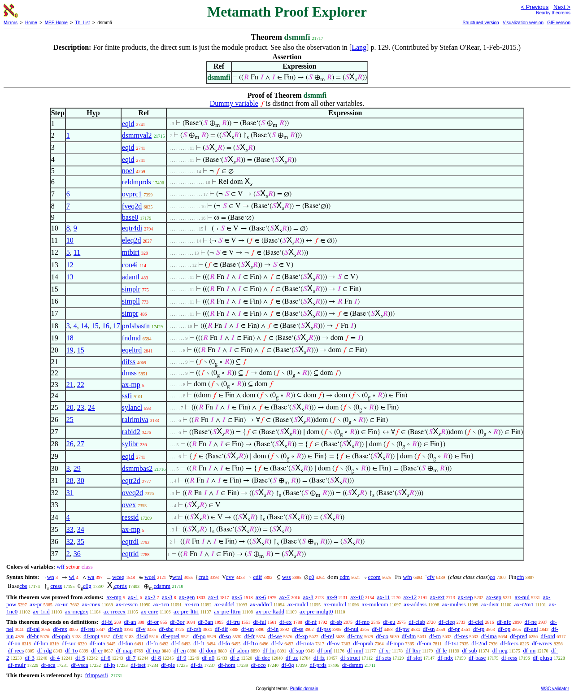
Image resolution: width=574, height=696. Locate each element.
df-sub (469, 650)
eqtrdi (130, 541)
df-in (272, 629)
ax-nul (522, 597)
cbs (23, 586)
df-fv (277, 643)
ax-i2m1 (524, 604)
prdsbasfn (136, 326)
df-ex (285, 621)
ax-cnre (149, 611)
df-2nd (479, 643)
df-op (504, 629)
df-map (124, 650)
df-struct (350, 657)
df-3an (205, 621)
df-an (130, 621)
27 (80, 444)
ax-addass (415, 604)
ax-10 (357, 597)
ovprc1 (132, 194)
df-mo (362, 621)
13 (70, 277)
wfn (407, 577)
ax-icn (191, 604)
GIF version (558, 22)
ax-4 (213, 597)
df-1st (451, 643)
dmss (129, 373)
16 (105, 326)
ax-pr (36, 604)
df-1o (71, 650)
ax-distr (490, 604)
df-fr (249, 636)
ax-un (62, 604)
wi (71, 577)
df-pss (324, 629)
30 (80, 480)
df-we (275, 636)
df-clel (475, 621)
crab (203, 577)
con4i (130, 265)
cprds (120, 586)
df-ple (168, 664)
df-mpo (395, 643)
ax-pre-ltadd (270, 611)
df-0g (288, 664)
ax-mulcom (375, 604)
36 (77, 553)
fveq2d (132, 206)
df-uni (531, 629)
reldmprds (136, 182)
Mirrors (10, 22)
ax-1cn (161, 604)
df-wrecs (542, 643)
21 (70, 384)
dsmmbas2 (137, 468)
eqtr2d (131, 480)
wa (90, 577)
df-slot (414, 657)
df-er (96, 650)
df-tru (233, 621)
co (492, 577)
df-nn (529, 650)
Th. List (82, 22)
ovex (129, 505)
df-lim (41, 643)
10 (70, 240)
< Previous (534, 7)
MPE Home (56, 22)
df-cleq (447, 621)
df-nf (311, 621)
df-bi (107, 621)
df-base (477, 657)
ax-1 (133, 597)
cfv (431, 577)
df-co (382, 636)
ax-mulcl (297, 604)
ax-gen (187, 597)
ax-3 (167, 597)
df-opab (61, 636)
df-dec (262, 657)
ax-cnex (91, 604)
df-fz (319, 657)
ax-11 (383, 597)
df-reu (88, 629)
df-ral (33, 629)
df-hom (226, 664)
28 (70, 480)
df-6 (106, 657)
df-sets (383, 657)
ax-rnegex (76, 611)
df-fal (259, 621)
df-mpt (91, 636)
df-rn (435, 636)
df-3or (177, 621)
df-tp (478, 629)
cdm (344, 577)
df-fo (224, 643)
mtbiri (130, 252)
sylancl (132, 407)
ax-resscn (127, 604)
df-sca (48, 664)
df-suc (68, 643)
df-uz (292, 657)
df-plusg (542, 657)
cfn (520, 577)
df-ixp (153, 650)
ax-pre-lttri (186, 611)
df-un (247, 629)
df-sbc (166, 629)
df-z (234, 657)
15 (95, 326)
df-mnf (355, 650)
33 (70, 529)
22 (80, 384)
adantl (130, 277)
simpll (131, 301)
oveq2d (132, 492)
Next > (561, 7)
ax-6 (261, 597)
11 (77, 252)
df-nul (351, 629)
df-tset (137, 664)
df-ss (297, 629)
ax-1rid (41, 611)
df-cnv (355, 636)
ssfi (127, 396)
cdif (257, 577)
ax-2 (150, 597)
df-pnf (324, 650)
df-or (153, 621)
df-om (424, 643)
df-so (225, 636)
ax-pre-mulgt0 (316, 611)
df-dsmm (352, 664)
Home (31, 22)
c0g (87, 586)
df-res (461, 636)
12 (70, 265)
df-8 (156, 657)
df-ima (489, 636)
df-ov (333, 643)
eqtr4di (132, 228)
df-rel (327, 636)
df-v (141, 629)
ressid (130, 517)
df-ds (197, 664)
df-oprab (363, 643)
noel (128, 170)
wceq (118, 577)
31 (70, 492)
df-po (199, 636)
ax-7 (284, 597)
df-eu (389, 621)
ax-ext (437, 597)
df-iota (97, 643)
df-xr (384, 650)
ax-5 (237, 597)
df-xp (301, 636)
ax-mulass (454, 604)
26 (70, 444)
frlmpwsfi (96, 675)
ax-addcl (224, 604)
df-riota (305, 643)
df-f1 (199, 643)
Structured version (480, 22)
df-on (14, 643)
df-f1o (251, 643)
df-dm (409, 636)
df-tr (118, 636)
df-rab (115, 629)
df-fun (125, 643)
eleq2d (131, 240)
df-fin (269, 650)
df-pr (454, 629)
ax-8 (308, 597)
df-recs (16, 650)
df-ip (109, 664)
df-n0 (208, 657)
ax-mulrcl (335, 604)
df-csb (194, 629)
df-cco (258, 664)
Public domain (304, 688)
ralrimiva (135, 419)
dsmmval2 (137, 135)
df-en (180, 650)
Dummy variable (234, 103)
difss (128, 361)
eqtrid (130, 553)
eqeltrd (132, 350)
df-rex (60, 629)
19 (70, 350)
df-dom (207, 650)
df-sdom (239, 650)
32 (70, 541)
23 (80, 407)
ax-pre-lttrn (227, 611)
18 (70, 338)
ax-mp (131, 384)
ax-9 (332, 597)
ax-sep (493, 597)
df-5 (80, 657)
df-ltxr (412, 650)
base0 (130, 217)
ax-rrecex (115, 611)
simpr (130, 313)
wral (177, 577)
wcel (150, 577)
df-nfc (504, 621)
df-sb (336, 621)
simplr (131, 289)
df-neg (500, 650)
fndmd (131, 338)
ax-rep (465, 597)
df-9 (182, 657)
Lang (359, 47)
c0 (311, 577)
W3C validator (555, 688)
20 (70, 407)
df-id (142, 636)
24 (91, 407)
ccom (374, 577)
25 (70, 419)
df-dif (221, 629)
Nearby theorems (553, 12)
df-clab (417, 621)
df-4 (55, 657)
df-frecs (509, 643)
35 (80, 541)
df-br (33, 636)
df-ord (547, 636)
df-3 (30, 657)
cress (56, 586)
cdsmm (162, 586)
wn (50, 577)
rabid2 (131, 431)
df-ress (509, 657)
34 (80, 529)
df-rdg (44, 650)
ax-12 (410, 597)
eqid (128, 123)
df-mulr (17, 664)
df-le (441, 650)
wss (286, 577)
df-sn (429, 629)
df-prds (317, 664)
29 (77, 468)
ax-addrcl (261, 604)
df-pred (518, 636)
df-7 (131, 657)
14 (84, 326)
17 (116, 326)
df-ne (530, 621)
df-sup (296, 650)
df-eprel (170, 636)
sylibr (130, 444)
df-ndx (445, 657)
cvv (230, 577)
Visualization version (523, 22)
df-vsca (79, 664)
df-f (175, 643)
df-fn (152, 643)
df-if (377, 629)
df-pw (402, 629)
